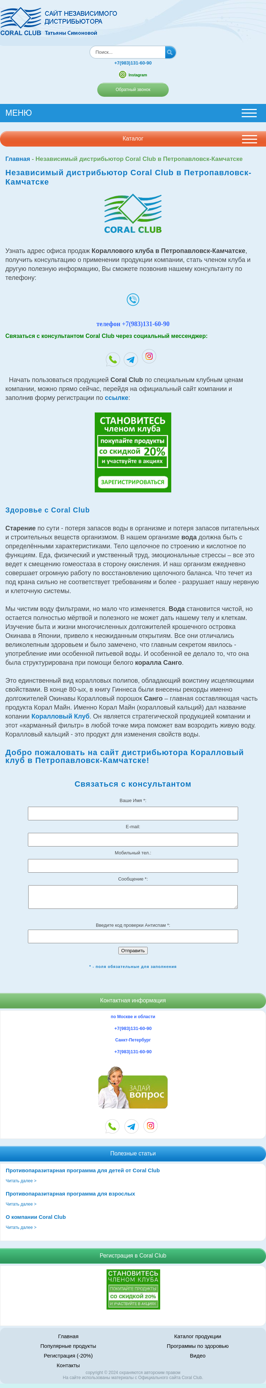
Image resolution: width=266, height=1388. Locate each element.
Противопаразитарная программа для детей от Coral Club (83, 1175)
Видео (198, 1360)
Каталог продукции (197, 1340)
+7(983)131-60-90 (133, 63)
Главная (17, 159)
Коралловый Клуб (60, 716)
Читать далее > (21, 1185)
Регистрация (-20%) (68, 1360)
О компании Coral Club (36, 1221)
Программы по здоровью (197, 1350)
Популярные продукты (68, 1350)
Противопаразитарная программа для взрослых (70, 1198)
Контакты (68, 1369)
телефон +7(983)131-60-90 (133, 324)
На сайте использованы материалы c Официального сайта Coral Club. (133, 1381)
